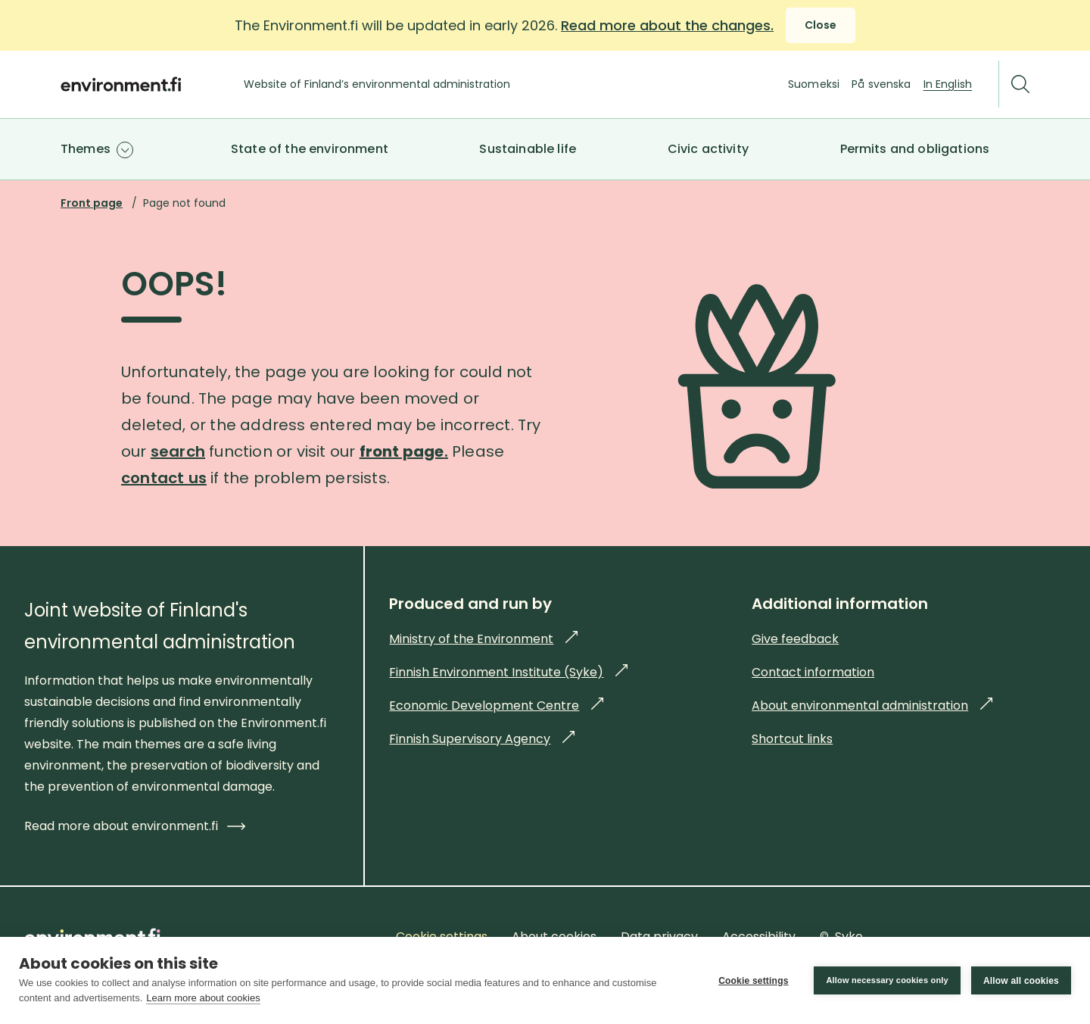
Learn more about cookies (203, 998)
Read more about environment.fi (134, 826)
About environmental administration (872, 705)
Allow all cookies (1021, 981)
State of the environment (309, 149)
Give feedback (795, 639)
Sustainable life (527, 149)
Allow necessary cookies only (887, 980)
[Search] (1020, 84)
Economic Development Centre (496, 705)
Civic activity (708, 149)
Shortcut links (792, 739)
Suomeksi (813, 84)
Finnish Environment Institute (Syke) (508, 672)
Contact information (813, 672)
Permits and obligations (915, 149)
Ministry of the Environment (483, 639)
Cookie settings (753, 981)
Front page (92, 203)
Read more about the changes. (667, 25)
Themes (86, 149)
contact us (164, 478)
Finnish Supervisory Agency (482, 739)
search (178, 451)
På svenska (881, 84)
